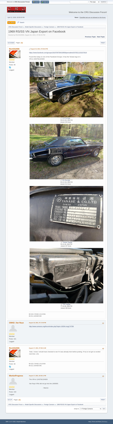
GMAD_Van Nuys (16, 323)
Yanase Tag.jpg (66, 242)
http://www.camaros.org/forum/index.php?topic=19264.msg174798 (51, 326)
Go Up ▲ (104, 421)
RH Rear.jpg (65, 180)
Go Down (11, 43)
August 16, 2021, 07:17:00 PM (37, 322)
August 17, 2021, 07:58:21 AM (37, 348)
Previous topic (90, 37)
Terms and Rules (96, 421)
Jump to (76, 408)
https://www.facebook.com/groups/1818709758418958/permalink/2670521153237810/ (58, 52)
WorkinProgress (16, 376)
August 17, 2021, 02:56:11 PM (37, 375)
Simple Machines (21, 421)
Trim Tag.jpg (65, 304)
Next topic (101, 37)
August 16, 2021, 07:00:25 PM (39, 49)
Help (89, 421)
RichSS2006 (14, 49)
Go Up (10, 399)
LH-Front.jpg (65, 118)
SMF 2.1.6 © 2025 (11, 421)
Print (103, 43)
